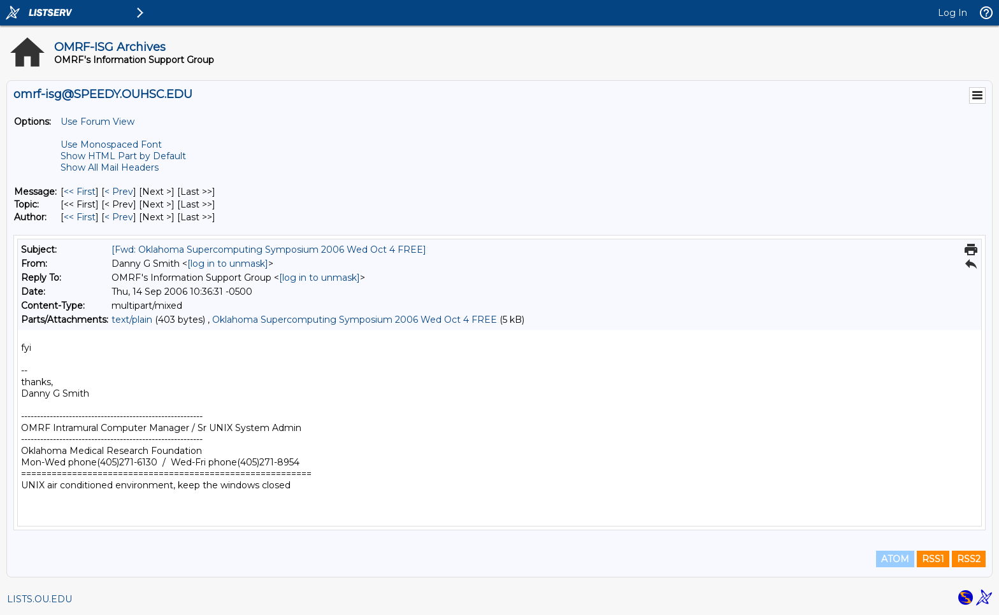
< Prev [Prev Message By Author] (118, 217)
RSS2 (969, 559)
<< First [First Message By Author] (80, 217)
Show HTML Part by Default (123, 156)
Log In (952, 12)
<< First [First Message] (80, 191)
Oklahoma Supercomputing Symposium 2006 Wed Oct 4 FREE (354, 319)
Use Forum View (97, 121)
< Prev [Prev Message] (118, 191)
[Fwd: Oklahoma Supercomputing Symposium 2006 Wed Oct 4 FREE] (268, 249)
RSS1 (933, 559)
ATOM (895, 559)
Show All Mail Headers (110, 167)
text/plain (131, 319)
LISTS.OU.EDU (39, 599)
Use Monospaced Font (111, 144)
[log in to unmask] (227, 263)
